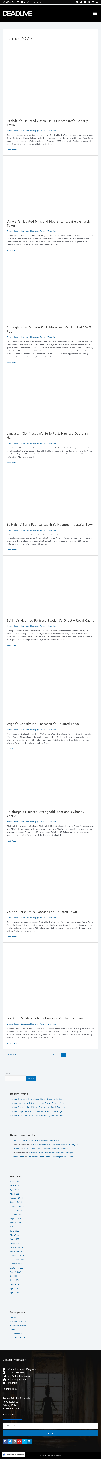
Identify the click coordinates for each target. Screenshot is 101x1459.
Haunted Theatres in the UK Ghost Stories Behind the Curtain (36, 1099)
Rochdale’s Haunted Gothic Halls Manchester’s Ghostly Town (47, 122)
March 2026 (15, 1194)
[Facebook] (77, 2)
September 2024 (17, 1268)
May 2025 (14, 1235)
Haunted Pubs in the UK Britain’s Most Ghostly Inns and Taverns (37, 1115)
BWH (15, 1140)
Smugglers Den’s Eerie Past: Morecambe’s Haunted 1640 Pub (49, 329)
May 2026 (14, 1185)
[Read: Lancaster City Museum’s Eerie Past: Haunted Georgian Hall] (50, 399)
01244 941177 (13, 2)
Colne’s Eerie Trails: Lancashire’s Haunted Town (42, 911)
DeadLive (17, 1148)
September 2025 (17, 1218)
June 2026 (14, 1181)
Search (7, 1073)
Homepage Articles (38, 130)
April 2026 (14, 1189)
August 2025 (15, 1222)
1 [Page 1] (53, 1054)
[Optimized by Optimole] (13, 1454)
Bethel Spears (19, 1156)
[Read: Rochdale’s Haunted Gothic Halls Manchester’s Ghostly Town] (50, 83)
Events (9, 130)
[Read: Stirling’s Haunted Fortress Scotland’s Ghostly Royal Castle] (50, 586)
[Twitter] (81, 2)
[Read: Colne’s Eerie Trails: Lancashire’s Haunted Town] (50, 878)
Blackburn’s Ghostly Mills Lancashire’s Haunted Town (46, 1018)
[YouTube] (97, 2)
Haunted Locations (21, 130)
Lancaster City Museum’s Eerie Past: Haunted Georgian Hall (47, 435)
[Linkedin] (93, 2)
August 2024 (15, 1272)
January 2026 (16, 1202)
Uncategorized (16, 1333)
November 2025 (17, 1210)
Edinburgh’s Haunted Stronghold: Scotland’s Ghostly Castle (45, 813)
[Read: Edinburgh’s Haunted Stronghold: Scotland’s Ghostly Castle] (50, 782)
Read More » (12, 149)
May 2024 (14, 1284)
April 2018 (14, 1292)
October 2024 (16, 1263)
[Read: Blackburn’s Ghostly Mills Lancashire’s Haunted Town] (50, 979)
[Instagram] (85, 2)
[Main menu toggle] (94, 13)
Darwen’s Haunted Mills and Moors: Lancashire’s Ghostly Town (49, 223)
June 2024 (14, 1280)
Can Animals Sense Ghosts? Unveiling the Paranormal (50, 1156)
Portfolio (14, 1329)
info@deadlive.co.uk (32, 2)
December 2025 (17, 1206)
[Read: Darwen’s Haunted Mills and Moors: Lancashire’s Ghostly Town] (50, 187)
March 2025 (15, 1243)
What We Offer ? (17, 1337)
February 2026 (16, 1198)
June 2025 (14, 1231)
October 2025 (16, 1214)
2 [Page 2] (58, 1054)
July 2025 (14, 1226)
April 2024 (14, 1288)
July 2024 (14, 1276)
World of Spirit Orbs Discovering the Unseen (40, 1140)
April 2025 (14, 1239)
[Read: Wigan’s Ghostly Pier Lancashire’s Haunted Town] (50, 686)
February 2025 (16, 1247)
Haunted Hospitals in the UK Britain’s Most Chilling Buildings (36, 1111)
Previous (11, 1054)
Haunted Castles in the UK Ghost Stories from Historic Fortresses (38, 1107)
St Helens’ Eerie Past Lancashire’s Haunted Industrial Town (50, 524)
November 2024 (17, 1259)
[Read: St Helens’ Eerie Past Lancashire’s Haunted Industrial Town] (50, 495)
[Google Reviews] (89, 2)
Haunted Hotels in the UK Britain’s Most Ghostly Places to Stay (37, 1103)
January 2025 (16, 1251)
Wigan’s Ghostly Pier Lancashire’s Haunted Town (43, 723)
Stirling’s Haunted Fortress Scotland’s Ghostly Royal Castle (50, 620)
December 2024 (17, 1255)
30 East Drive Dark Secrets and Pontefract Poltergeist (55, 1144)
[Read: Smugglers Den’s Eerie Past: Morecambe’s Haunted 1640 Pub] (50, 290)
